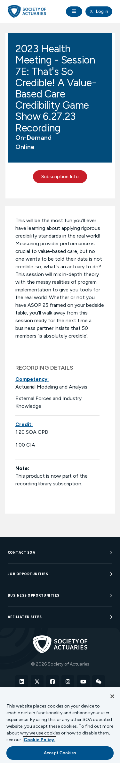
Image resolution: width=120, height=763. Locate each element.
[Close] (112, 696)
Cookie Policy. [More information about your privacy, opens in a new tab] (39, 739)
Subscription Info (60, 177)
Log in (99, 11)
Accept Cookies (60, 752)
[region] (60, 725)
